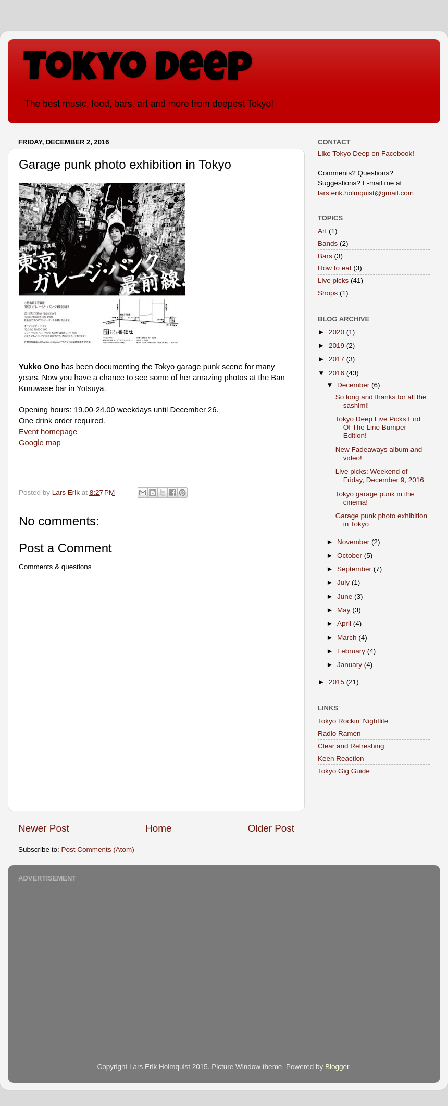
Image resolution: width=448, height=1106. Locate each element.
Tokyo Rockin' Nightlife (353, 721)
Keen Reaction (341, 758)
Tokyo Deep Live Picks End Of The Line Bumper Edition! (378, 427)
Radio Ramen (339, 733)
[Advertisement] (224, 958)
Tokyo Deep (137, 71)
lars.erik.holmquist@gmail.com (366, 193)
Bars (325, 256)
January (350, 665)
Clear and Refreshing (351, 746)
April (345, 623)
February (352, 651)
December (354, 385)
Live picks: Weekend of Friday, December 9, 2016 (379, 476)
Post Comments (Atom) (97, 849)
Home (158, 828)
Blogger (337, 1067)
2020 (337, 332)
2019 (337, 345)
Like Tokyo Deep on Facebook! (366, 153)
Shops (328, 293)
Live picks (333, 280)
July (344, 582)
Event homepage (48, 432)
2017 (337, 359)
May (344, 610)
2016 (337, 373)
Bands (328, 243)
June (345, 596)
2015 (337, 682)
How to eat (335, 268)
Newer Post (43, 828)
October (350, 555)
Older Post (271, 828)
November (354, 542)
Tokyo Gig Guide (344, 771)
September (355, 569)
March (347, 638)
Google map (40, 442)
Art (322, 231)
